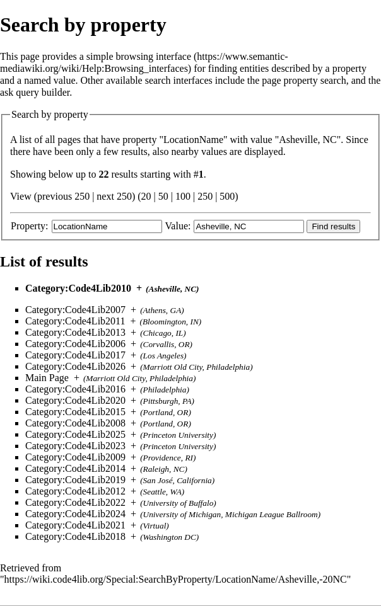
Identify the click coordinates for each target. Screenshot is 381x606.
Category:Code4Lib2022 (75, 502)
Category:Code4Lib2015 (75, 411)
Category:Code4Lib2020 (75, 400)
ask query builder (34, 92)
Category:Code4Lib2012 (75, 491)
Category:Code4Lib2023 (75, 445)
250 (205, 196)
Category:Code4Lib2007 (75, 309)
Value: (178, 225)
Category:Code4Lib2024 (75, 513)
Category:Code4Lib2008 (75, 423)
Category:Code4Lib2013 (75, 332)
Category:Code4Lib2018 (75, 536)
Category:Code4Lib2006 (75, 343)
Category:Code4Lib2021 (75, 525)
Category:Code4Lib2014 (75, 468)
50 (163, 196)
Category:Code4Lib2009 (75, 457)
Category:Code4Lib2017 (75, 355)
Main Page (47, 377)
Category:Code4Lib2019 (75, 479)
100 (182, 196)
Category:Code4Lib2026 (75, 366)
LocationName (193, 139)
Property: (30, 225)
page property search (304, 80)
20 (146, 196)
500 (227, 196)
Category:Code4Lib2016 (75, 389)
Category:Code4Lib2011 (75, 321)
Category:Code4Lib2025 (75, 434)
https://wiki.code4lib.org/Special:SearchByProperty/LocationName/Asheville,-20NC (175, 579)
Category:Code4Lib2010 (78, 288)
